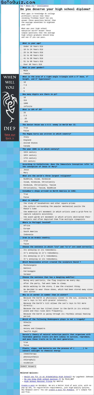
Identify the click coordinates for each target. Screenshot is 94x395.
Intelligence (43, 6)
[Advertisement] (76, 26)
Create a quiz (28, 386)
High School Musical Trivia (38, 381)
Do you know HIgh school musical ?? (42, 379)
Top (21, 6)
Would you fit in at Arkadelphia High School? (48, 377)
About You (30, 6)
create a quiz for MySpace (61, 390)
